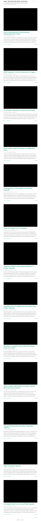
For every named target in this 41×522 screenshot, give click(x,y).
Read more (35, 44)
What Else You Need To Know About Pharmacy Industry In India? (19, 347)
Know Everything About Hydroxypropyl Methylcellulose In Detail (16, 33)
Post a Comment (8, 44)
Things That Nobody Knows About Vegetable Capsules (18, 427)
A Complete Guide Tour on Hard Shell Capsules (19, 504)
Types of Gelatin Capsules (12, 466)
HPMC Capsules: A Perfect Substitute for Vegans (19, 72)
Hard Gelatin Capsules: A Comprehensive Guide (19, 110)
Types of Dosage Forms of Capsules (15, 228)
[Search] (34, 1)
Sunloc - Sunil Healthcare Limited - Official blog (15, 1)
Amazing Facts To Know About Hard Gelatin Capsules (18, 189)
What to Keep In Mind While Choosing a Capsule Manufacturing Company (19, 387)
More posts (35, 517)
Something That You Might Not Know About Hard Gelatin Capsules (20, 307)
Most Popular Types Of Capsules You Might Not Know (19, 149)
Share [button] (4, 44)
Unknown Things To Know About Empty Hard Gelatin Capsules (18, 267)
